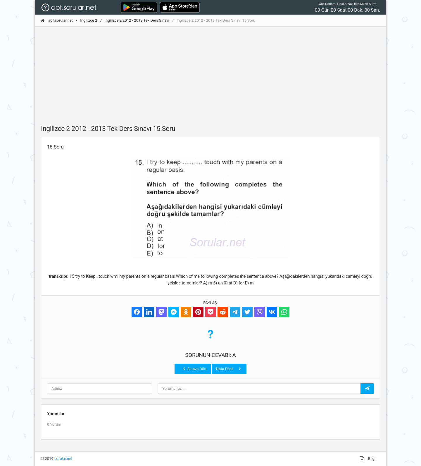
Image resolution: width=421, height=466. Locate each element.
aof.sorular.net (57, 20)
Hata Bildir (229, 368)
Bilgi (367, 458)
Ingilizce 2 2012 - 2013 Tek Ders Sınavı (137, 20)
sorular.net (63, 458)
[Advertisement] (210, 72)
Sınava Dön (194, 368)
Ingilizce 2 (88, 20)
